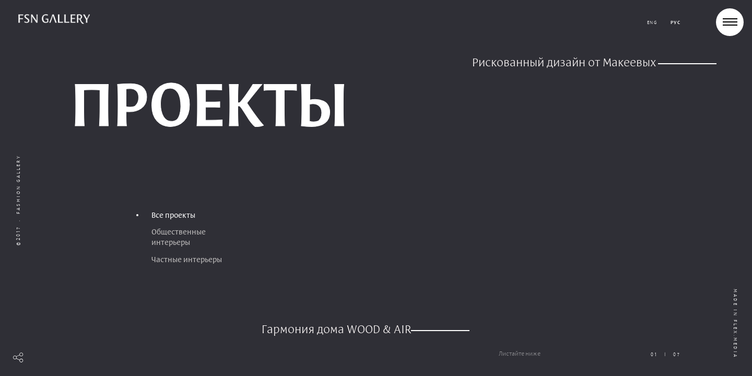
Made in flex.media (735, 323)
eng (652, 22)
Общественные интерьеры (178, 237)
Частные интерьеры (186, 259)
